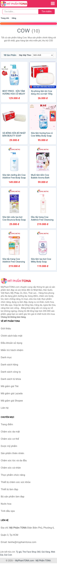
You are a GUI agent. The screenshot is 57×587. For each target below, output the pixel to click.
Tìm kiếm (46, 11)
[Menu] (53, 3)
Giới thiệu (6, 328)
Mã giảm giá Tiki (10, 386)
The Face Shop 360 (31, 552)
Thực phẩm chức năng (13, 475)
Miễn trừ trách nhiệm (12, 350)
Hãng (14, 18)
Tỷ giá (19, 552)
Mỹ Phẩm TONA (43, 560)
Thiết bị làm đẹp (9, 489)
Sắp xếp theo (25, 55)
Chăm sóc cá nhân (11, 467)
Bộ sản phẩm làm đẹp (12, 496)
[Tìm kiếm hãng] (20, 11)
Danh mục (6, 357)
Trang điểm (7, 424)
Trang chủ (5, 18)
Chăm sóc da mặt (10, 431)
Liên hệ (5, 407)
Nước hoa (6, 503)
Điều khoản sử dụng (11, 343)
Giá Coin (8, 555)
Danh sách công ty (11, 371)
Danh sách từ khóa (11, 379)
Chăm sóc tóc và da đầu (14, 460)
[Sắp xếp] (43, 55)
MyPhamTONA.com (24, 560)
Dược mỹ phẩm (9, 446)
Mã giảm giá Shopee (12, 400)
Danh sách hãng (9, 364)
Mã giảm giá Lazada (11, 393)
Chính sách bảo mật (11, 335)
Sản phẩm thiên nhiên (12, 453)
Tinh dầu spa (8, 511)
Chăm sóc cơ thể (10, 438)
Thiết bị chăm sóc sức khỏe (15, 482)
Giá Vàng (45, 552)
